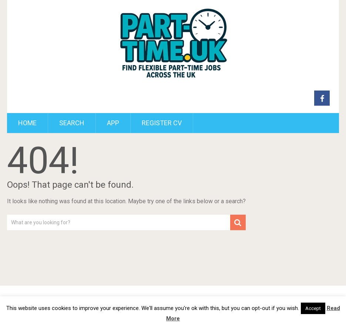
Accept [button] (313, 308)
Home (27, 123)
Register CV (162, 123)
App (113, 123)
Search (71, 123)
